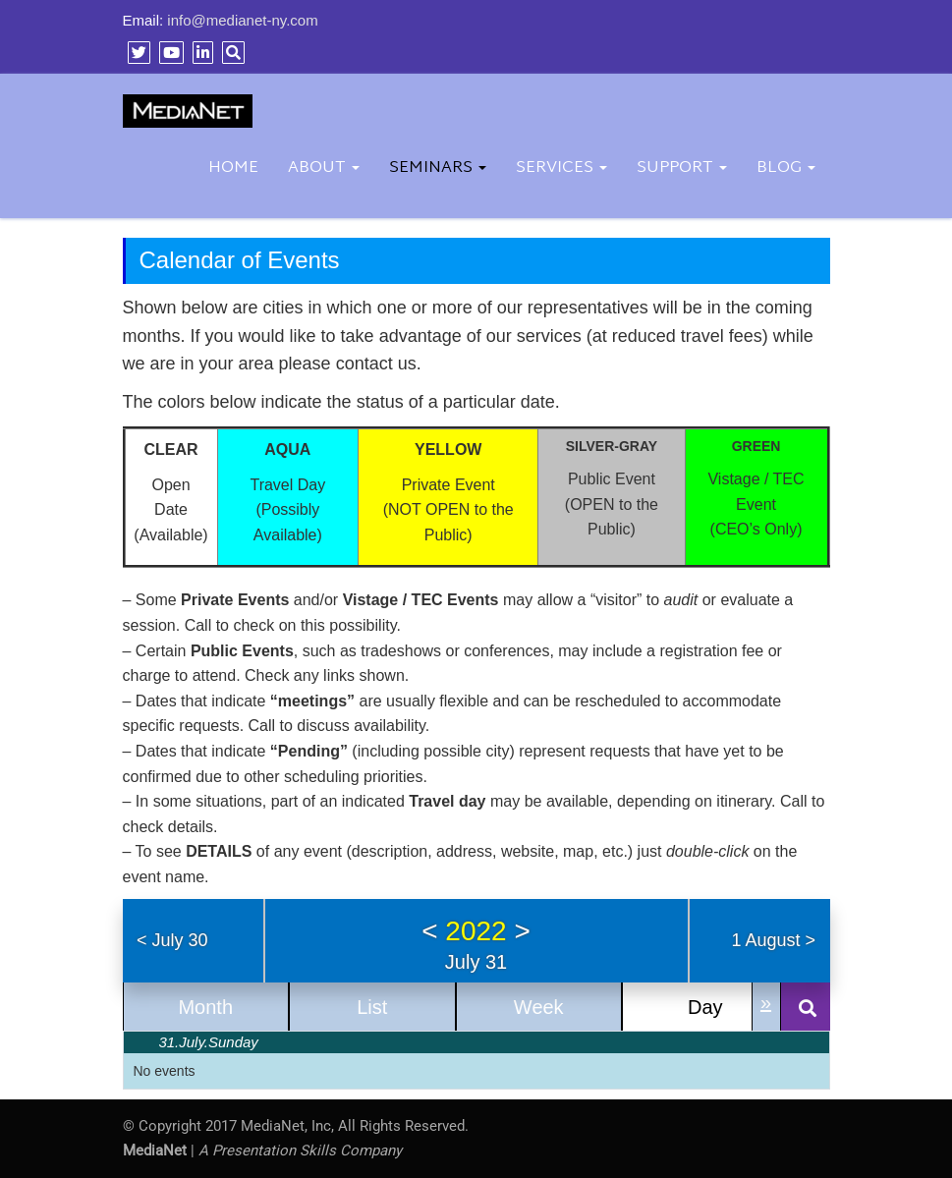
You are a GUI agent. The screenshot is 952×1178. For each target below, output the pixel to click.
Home (233, 167)
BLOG (785, 167)
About (324, 167)
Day (705, 1007)
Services (561, 167)
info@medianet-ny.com (242, 20)
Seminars (437, 167)
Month (205, 1007)
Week (539, 1007)
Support (682, 167)
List (372, 1007)
